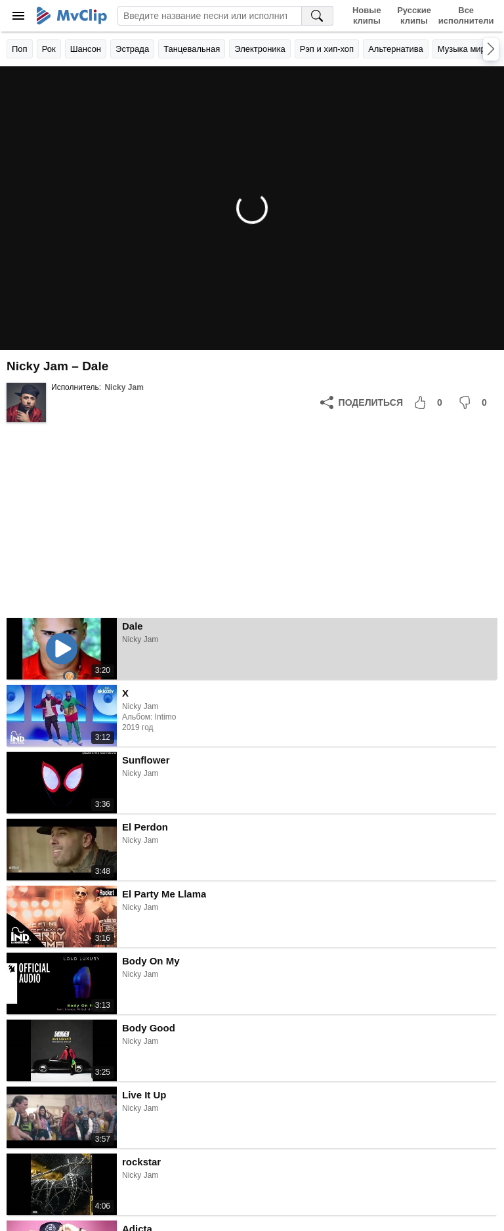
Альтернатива (395, 49)
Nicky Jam (123, 387)
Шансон (85, 49)
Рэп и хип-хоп (327, 49)
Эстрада (132, 49)
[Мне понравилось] (430, 402)
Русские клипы (414, 15)
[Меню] (18, 16)
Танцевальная (191, 49)
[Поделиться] (361, 402)
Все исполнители (466, 15)
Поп (20, 49)
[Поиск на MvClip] (317, 16)
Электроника (259, 49)
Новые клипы (366, 15)
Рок (49, 49)
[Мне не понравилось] (475, 402)
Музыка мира (464, 49)
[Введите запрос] (209, 16)
